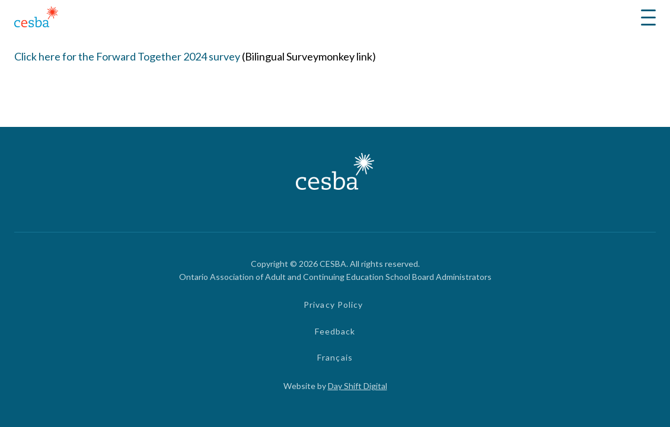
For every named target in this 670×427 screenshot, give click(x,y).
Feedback (335, 331)
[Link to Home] (36, 19)
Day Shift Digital (357, 386)
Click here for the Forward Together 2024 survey (127, 56)
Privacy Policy (333, 304)
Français (335, 357)
